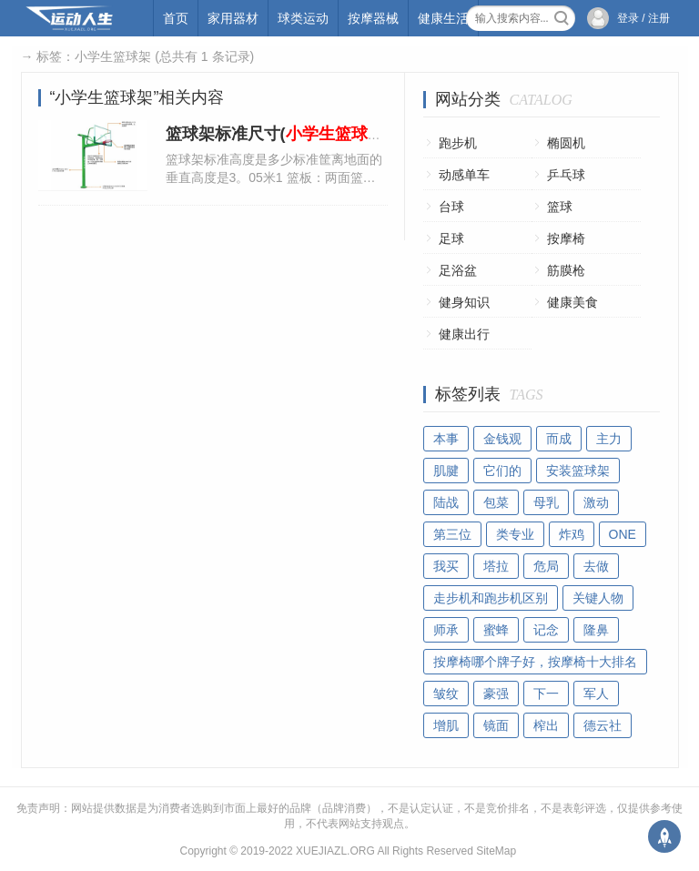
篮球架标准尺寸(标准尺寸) (310, 134)
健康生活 (443, 18)
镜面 (496, 725)
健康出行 (464, 334)
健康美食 (572, 302)
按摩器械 (373, 18)
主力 (609, 438)
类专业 (515, 534)
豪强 (496, 693)
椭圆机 (566, 143)
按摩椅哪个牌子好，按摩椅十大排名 (535, 661)
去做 (596, 566)
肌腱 (446, 470)
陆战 (446, 502)
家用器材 (233, 18)
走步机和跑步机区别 (490, 598)
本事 (446, 438)
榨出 (546, 725)
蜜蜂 (496, 630)
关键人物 (597, 598)
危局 (546, 566)
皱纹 (446, 693)
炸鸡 (571, 534)
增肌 (446, 725)
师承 (446, 630)
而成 (559, 438)
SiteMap (496, 851)
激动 (596, 502)
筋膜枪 (566, 270)
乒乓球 (566, 174)
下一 (546, 693)
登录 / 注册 (643, 18)
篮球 (559, 206)
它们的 (502, 470)
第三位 (452, 534)
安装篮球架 (578, 470)
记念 (546, 630)
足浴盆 (458, 270)
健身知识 (464, 302)
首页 (175, 18)
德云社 (602, 725)
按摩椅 (566, 238)
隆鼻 (596, 630)
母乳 (546, 502)
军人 (596, 693)
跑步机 (458, 143)
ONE (622, 534)
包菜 (496, 502)
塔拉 (496, 566)
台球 (451, 206)
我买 (446, 566)
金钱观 (502, 438)
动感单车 (464, 174)
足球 (451, 238)
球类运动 (303, 18)
